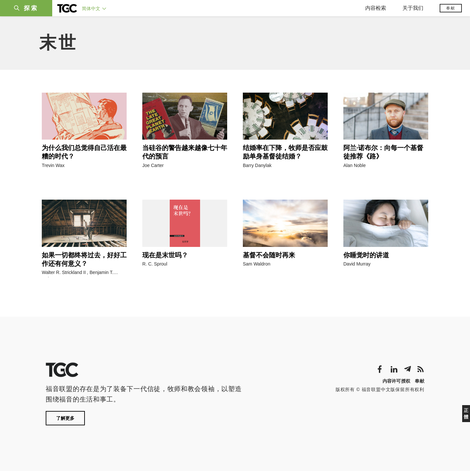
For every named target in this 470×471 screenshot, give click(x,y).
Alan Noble (354, 165)
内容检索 (375, 8)
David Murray (356, 263)
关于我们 (412, 8)
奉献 (450, 8)
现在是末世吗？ (165, 255)
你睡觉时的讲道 (366, 255)
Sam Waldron (256, 263)
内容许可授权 (397, 381)
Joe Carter (153, 165)
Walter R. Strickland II (64, 272)
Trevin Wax (53, 165)
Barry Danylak (257, 165)
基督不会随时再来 (269, 255)
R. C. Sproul (154, 263)
